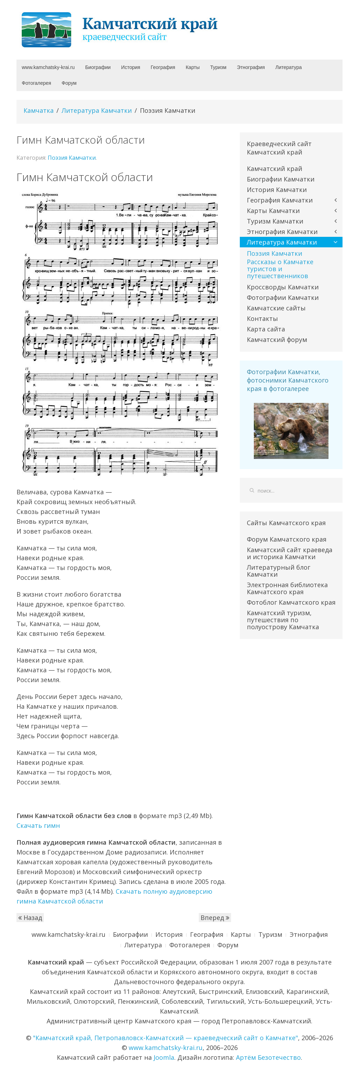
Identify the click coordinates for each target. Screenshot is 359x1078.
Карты (193, 67)
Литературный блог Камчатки (278, 570)
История (130, 67)
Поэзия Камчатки (72, 158)
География (163, 67)
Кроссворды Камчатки (283, 287)
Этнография (251, 67)
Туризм (218, 67)
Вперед (215, 917)
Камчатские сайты (276, 308)
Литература (288, 67)
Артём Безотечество (268, 1057)
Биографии (98, 67)
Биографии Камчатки (280, 179)
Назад (30, 917)
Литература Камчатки (97, 110)
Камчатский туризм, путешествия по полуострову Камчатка (283, 620)
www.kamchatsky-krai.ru (48, 67)
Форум (69, 83)
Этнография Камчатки (282, 231)
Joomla (164, 1057)
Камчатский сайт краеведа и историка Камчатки (289, 553)
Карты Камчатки (273, 210)
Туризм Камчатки (275, 221)
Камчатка (38, 110)
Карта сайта (266, 329)
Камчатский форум (277, 339)
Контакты (262, 318)
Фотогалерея (36, 83)
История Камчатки (277, 189)
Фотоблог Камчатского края (291, 602)
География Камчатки (280, 200)
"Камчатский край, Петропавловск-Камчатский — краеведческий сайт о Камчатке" (165, 1038)
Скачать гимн (38, 825)
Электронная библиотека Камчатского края (287, 588)
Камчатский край (274, 168)
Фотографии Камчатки (283, 297)
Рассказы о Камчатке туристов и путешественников (280, 269)
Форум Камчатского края (286, 539)
